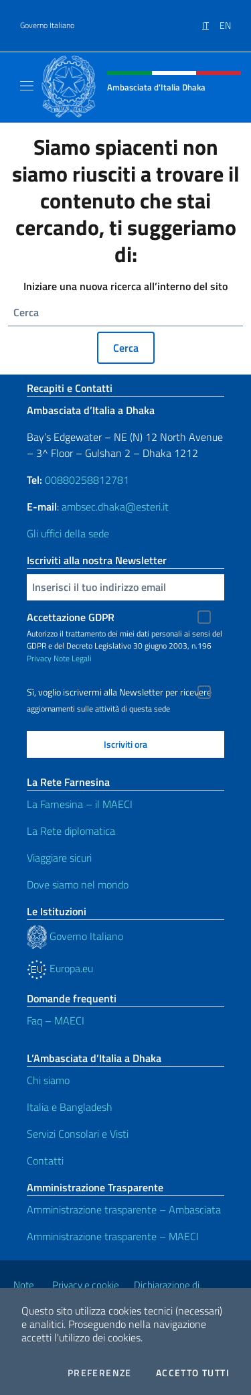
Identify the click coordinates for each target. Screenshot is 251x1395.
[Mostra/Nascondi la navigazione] (27, 86)
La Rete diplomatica (71, 831)
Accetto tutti (193, 1373)
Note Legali (73, 658)
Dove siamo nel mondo (78, 884)
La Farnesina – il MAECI (80, 804)
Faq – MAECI (55, 1020)
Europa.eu (60, 968)
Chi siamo (48, 1080)
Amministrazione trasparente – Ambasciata (124, 1209)
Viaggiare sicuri (59, 858)
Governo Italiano (47, 25)
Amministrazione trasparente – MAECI (113, 1236)
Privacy (39, 658)
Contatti (45, 1160)
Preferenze (100, 1373)
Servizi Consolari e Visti (78, 1134)
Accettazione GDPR (70, 617)
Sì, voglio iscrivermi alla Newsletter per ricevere (119, 692)
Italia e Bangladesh (69, 1107)
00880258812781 (87, 480)
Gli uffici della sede (68, 533)
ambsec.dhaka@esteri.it (115, 507)
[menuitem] (211, 21)
